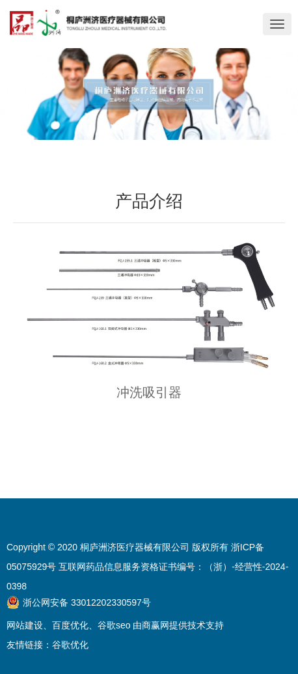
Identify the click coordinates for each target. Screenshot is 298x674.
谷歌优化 (70, 645)
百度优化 (70, 625)
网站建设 (25, 625)
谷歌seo (114, 625)
